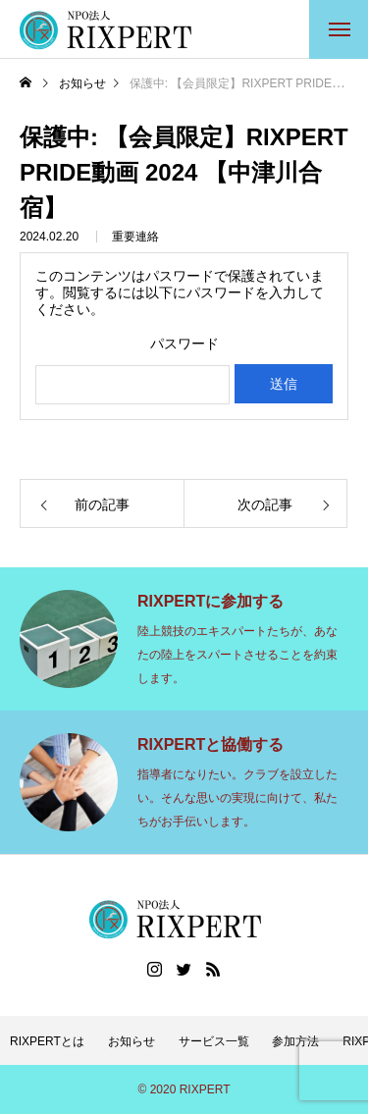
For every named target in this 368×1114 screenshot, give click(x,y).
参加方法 (295, 1041)
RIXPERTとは (47, 1041)
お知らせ (131, 1041)
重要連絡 (135, 236)
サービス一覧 (214, 1041)
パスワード (184, 343)
